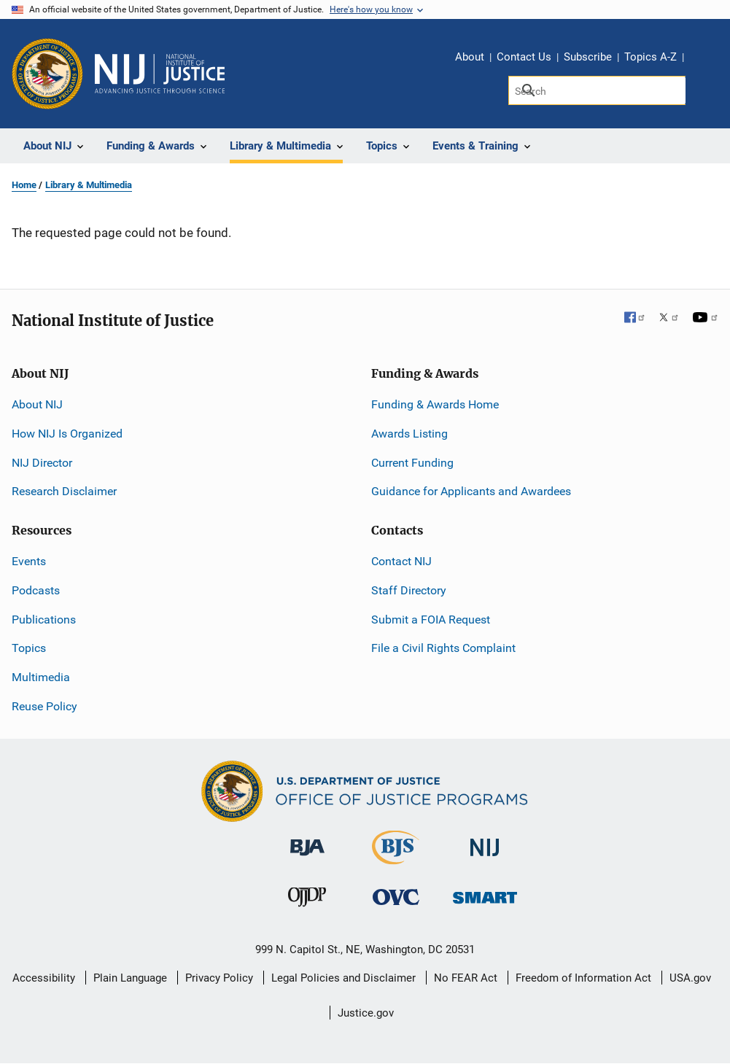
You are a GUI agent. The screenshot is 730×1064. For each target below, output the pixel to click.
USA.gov (690, 978)
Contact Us (524, 56)
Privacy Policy (219, 978)
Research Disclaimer (64, 491)
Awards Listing (409, 433)
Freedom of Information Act (583, 978)
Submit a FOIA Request (430, 619)
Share (700, 59)
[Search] (597, 90)
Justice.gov (366, 1013)
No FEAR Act (465, 978)
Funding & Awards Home (435, 404)
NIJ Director (42, 463)
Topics (29, 648)
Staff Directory (408, 590)
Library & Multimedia (88, 184)
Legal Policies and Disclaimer (343, 978)
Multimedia (41, 677)
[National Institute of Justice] (485, 841)
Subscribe (588, 56)
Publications (44, 619)
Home (24, 184)
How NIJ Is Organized (67, 433)
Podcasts (36, 590)
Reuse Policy (44, 706)
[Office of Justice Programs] (47, 73)
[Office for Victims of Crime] (396, 897)
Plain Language (130, 978)
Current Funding (412, 463)
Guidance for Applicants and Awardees (471, 491)
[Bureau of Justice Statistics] (395, 858)
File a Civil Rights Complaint (443, 648)
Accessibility (43, 978)
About (469, 56)
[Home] (160, 73)
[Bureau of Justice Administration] (307, 840)
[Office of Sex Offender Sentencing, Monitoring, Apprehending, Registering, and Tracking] (485, 894)
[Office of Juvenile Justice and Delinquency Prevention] (307, 900)
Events (29, 561)
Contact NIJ (401, 561)
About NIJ (37, 404)
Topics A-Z (650, 56)
